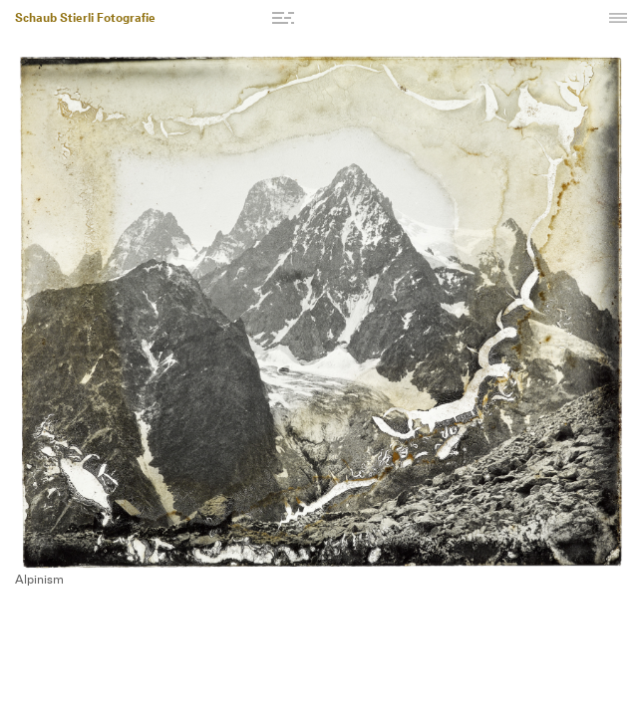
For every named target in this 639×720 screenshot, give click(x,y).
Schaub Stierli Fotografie (85, 19)
